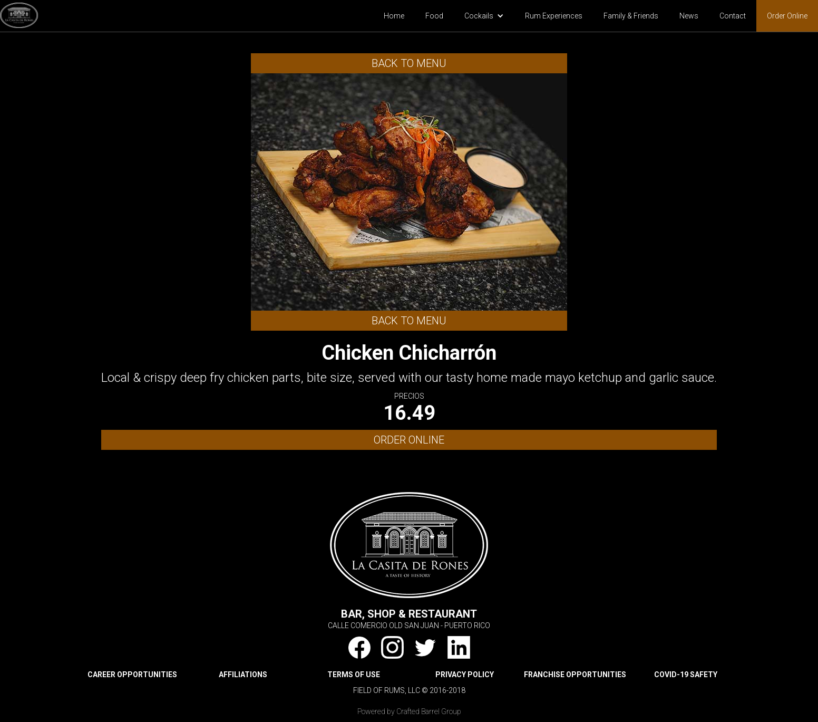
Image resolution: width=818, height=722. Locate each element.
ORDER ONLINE (409, 440)
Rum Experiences (553, 16)
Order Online (787, 16)
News (688, 16)
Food (434, 16)
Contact (732, 16)
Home (394, 16)
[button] (484, 16)
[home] (19, 14)
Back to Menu (409, 63)
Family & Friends (630, 16)
